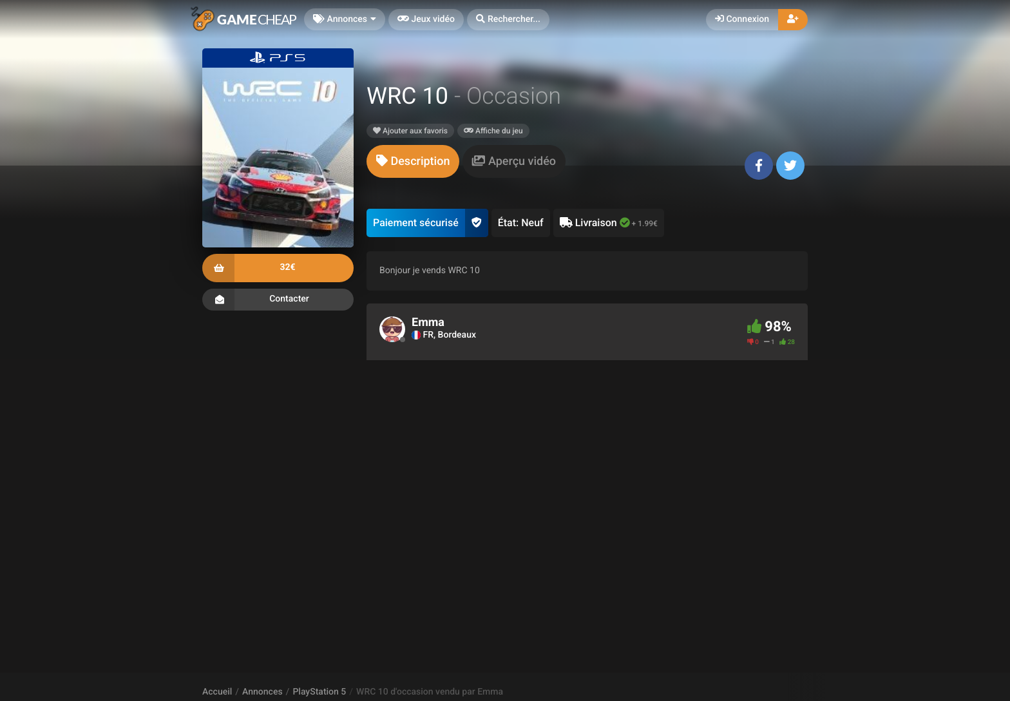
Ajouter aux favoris (410, 130)
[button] (508, 19)
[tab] (413, 161)
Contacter (278, 300)
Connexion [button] (742, 19)
